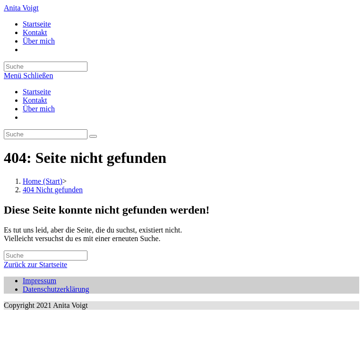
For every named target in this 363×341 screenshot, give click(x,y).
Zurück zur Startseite (35, 264)
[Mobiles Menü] (28, 76)
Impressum (39, 281)
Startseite (37, 92)
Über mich (39, 109)
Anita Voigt (21, 8)
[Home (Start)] (42, 181)
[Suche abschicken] (93, 136)
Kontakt (35, 100)
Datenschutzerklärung (56, 289)
